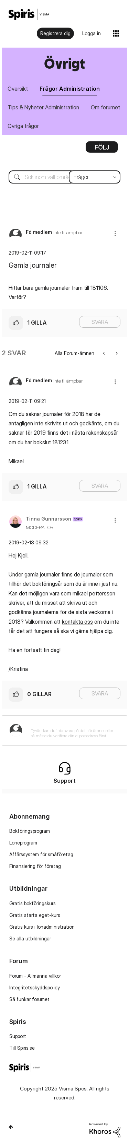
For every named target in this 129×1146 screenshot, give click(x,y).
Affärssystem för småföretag (41, 854)
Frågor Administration (70, 88)
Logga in (91, 33)
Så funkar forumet (29, 999)
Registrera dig (55, 33)
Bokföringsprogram (29, 831)
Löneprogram (23, 843)
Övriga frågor (23, 125)
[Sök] (64, 177)
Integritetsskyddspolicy (34, 987)
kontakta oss (77, 621)
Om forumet (105, 107)
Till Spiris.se (22, 1048)
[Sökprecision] (94, 177)
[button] (115, 233)
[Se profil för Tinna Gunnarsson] (48, 519)
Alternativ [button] (101, 149)
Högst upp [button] (11, 1127)
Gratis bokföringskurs (32, 903)
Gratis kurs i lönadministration (42, 927)
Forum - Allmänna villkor (35, 976)
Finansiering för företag (35, 866)
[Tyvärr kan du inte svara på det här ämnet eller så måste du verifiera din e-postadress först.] (73, 730)
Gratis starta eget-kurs (34, 915)
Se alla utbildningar (30, 938)
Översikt (18, 88)
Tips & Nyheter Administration (43, 107)
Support (17, 1036)
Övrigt (64, 63)
